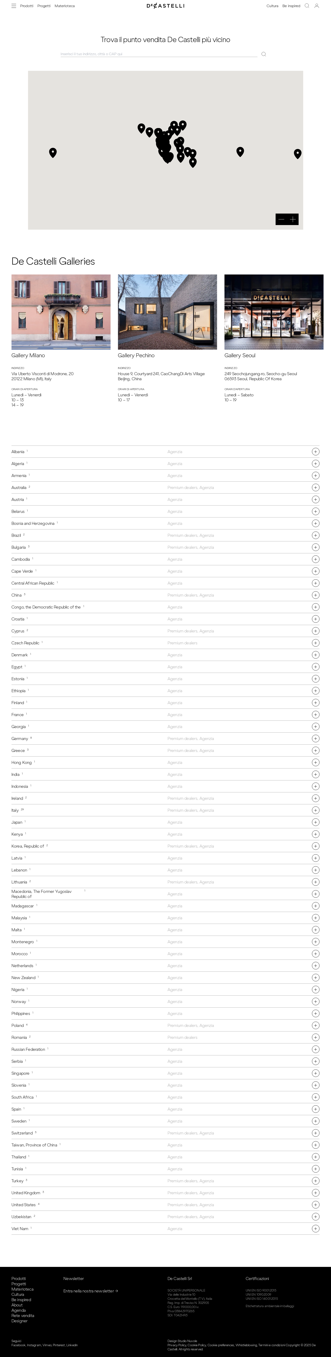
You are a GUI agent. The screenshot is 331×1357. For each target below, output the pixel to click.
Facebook (18, 1345)
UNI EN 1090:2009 (258, 1295)
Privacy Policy (177, 1345)
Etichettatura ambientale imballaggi (270, 1306)
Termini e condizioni (271, 1345)
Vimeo (47, 1345)
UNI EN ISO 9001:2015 (261, 1290)
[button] (180, 149)
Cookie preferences (221, 1345)
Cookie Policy (197, 1345)
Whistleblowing (246, 1345)
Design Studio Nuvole (182, 1341)
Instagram (34, 1345)
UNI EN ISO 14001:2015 (262, 1299)
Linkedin (72, 1345)
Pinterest (59, 1345)
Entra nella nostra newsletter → (90, 1291)
